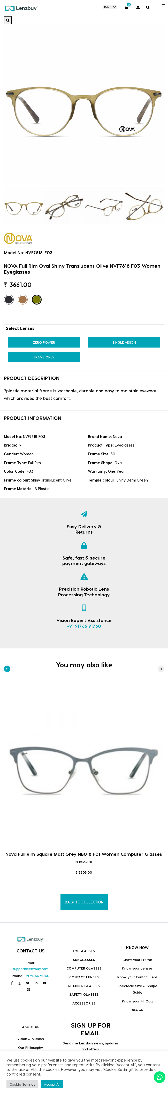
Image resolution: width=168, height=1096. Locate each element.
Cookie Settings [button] (22, 1084)
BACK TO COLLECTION (84, 902)
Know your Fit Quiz (137, 1001)
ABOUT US (30, 1027)
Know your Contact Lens (137, 977)
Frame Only (44, 357)
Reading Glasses (84, 986)
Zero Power (44, 342)
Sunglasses (84, 959)
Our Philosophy (30, 1047)
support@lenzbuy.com (30, 969)
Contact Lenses (84, 977)
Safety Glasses (84, 994)
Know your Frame (137, 959)
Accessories (84, 1003)
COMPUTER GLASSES (84, 968)
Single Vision (124, 342)
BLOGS (137, 1010)
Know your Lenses (137, 968)
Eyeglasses (84, 951)
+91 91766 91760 (84, 625)
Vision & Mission (30, 1039)
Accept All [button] (52, 1084)
